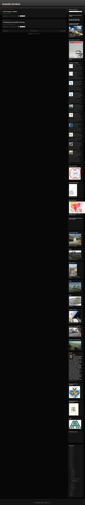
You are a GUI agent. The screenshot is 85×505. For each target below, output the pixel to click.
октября (72, 472)
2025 (71, 448)
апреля (72, 484)
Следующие (5, 30)
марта (72, 486)
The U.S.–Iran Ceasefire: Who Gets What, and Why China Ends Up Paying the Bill (78, 134)
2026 (71, 447)
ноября (72, 471)
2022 (71, 453)
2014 (71, 465)
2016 (71, 462)
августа (72, 475)
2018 (71, 459)
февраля (73, 487)
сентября (73, 474)
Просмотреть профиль (73, 380)
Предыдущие (63, 30)
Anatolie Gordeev (11, 4)
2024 (71, 450)
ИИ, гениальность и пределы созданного (77, 143)
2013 (71, 467)
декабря (72, 469)
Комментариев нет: (13, 26)
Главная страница (34, 30)
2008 (71, 495)
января (72, 489)
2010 (71, 492)
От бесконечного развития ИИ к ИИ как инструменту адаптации (77, 125)
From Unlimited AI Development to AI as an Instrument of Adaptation (78, 105)
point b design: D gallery (10, 11)
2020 (71, 456)
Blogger (49, 502)
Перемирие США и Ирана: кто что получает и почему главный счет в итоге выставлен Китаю (77, 115)
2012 (71, 468)
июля (72, 477)
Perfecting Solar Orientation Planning (13, 22)
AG (75, 354)
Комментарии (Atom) (37, 33)
